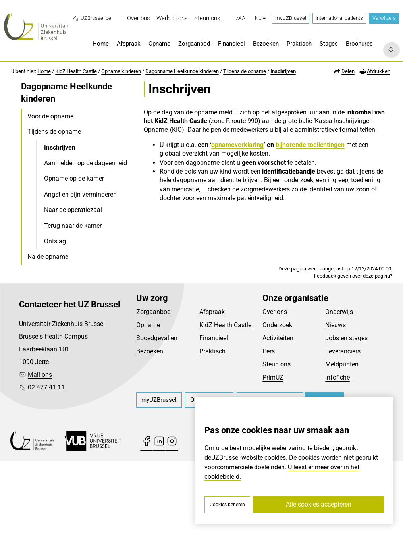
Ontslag (55, 241)
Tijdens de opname (244, 71)
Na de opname (47, 256)
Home (44, 71)
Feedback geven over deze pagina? (353, 349)
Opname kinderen (121, 71)
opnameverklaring (237, 144)
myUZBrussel (290, 18)
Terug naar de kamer (73, 225)
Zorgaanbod (153, 385)
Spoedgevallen (156, 412)
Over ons (274, 385)
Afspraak (212, 385)
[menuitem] (138, 18)
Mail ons (40, 448)
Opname (148, 399)
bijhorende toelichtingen (310, 144)
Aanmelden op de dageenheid (85, 163)
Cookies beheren (227, 504)
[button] (241, 18)
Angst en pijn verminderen (80, 194)
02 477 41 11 (46, 461)
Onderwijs (339, 385)
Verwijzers (384, 18)
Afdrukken (378, 71)
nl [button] (260, 18)
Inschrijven (283, 71)
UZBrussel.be (92, 18)
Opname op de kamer (74, 178)
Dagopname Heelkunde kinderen (182, 71)
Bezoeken (149, 425)
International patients (339, 18)
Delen (348, 71)
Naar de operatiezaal (73, 210)
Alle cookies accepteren (318, 504)
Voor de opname (50, 116)
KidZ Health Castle (76, 71)
